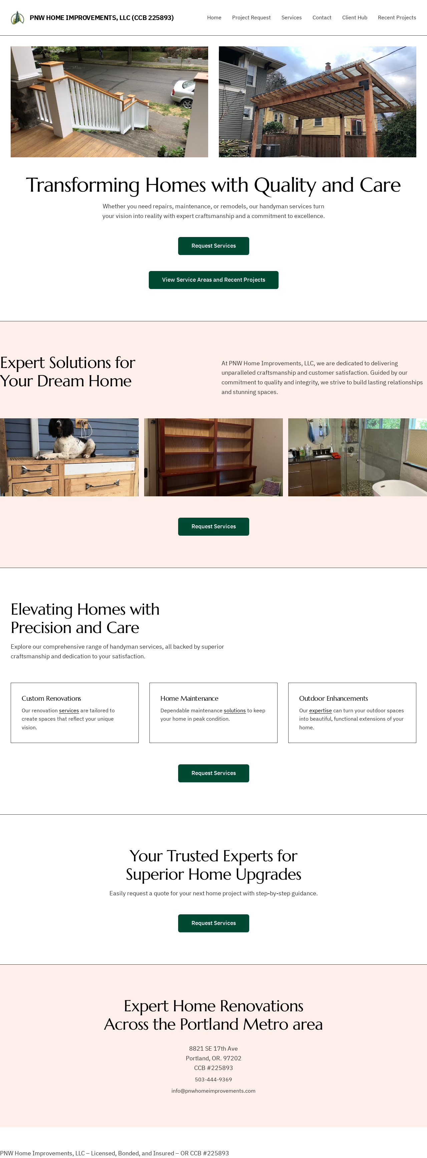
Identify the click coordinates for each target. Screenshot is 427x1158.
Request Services (213, 245)
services (69, 710)
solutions (235, 710)
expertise (320, 710)
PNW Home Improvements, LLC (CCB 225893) (101, 17)
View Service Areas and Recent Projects (213, 279)
